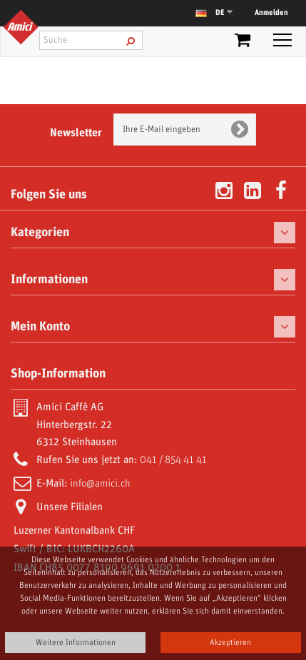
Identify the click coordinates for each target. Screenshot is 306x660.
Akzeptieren (230, 642)
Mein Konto (40, 326)
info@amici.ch (100, 484)
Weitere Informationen (76, 642)
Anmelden (271, 12)
